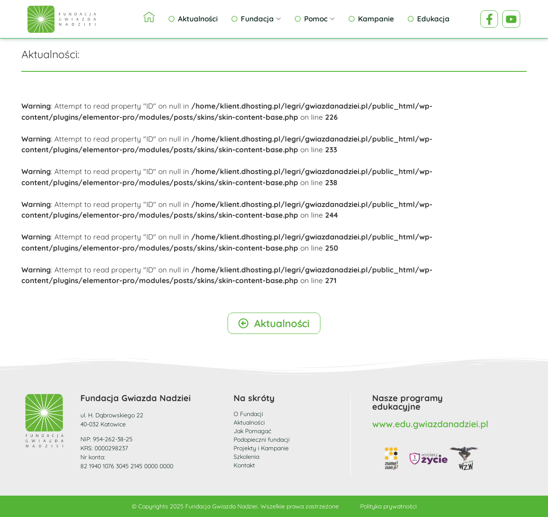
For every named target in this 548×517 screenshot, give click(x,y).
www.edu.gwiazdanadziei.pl (430, 423)
